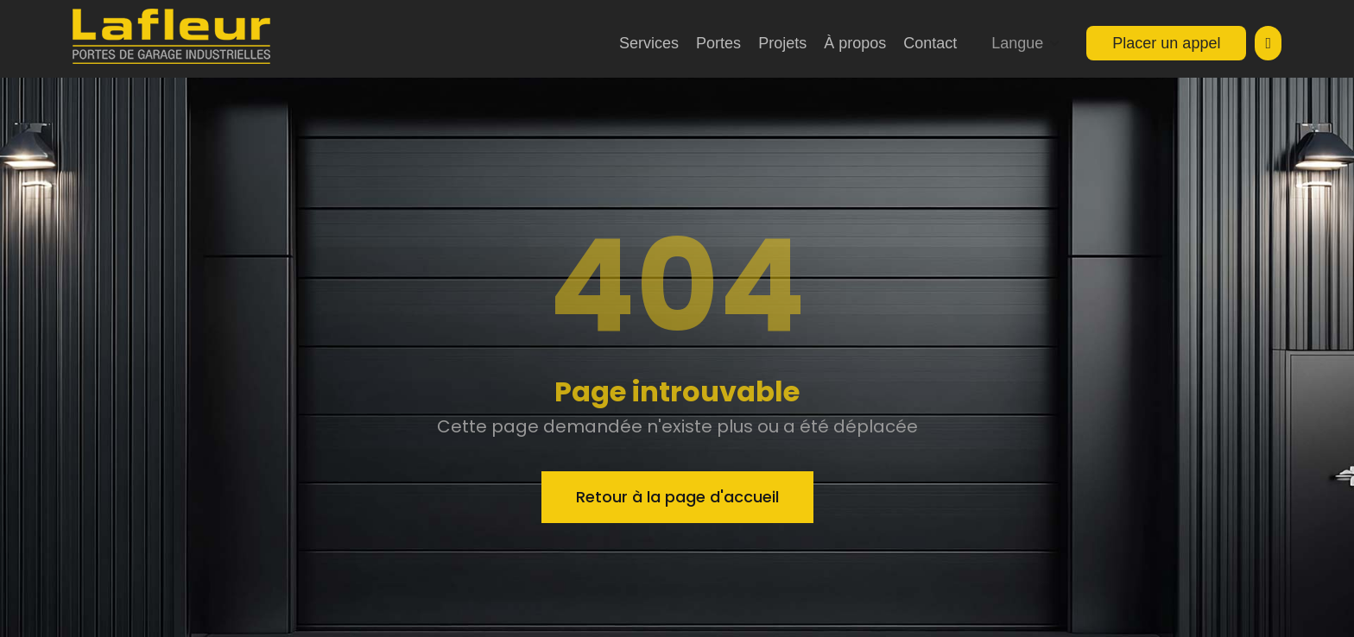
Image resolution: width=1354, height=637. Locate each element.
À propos (855, 43)
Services (649, 43)
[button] (1026, 43)
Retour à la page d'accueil (677, 497)
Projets (782, 43)
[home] (171, 36)
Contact (930, 43)
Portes (718, 43)
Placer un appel (1166, 43)
